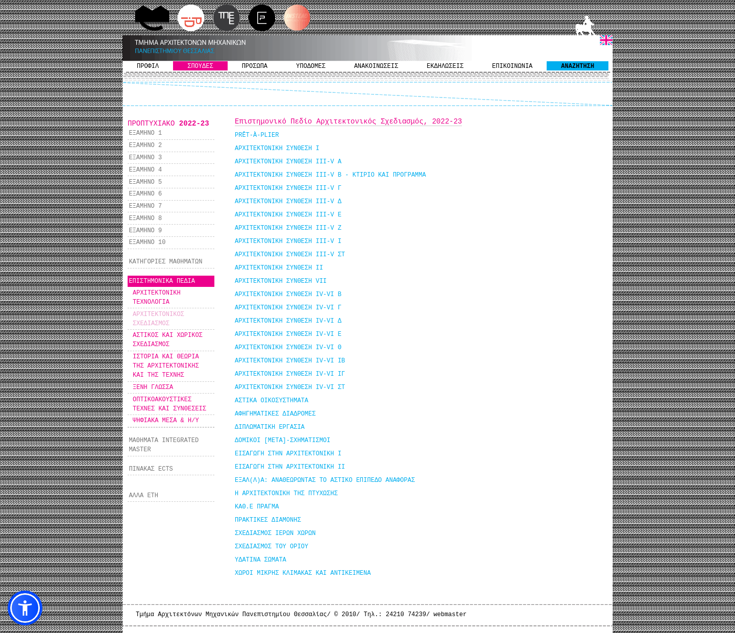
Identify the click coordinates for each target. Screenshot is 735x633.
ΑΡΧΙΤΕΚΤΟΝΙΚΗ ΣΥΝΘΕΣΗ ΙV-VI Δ (288, 321)
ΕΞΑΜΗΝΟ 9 (145, 230)
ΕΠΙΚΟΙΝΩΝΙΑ (512, 66)
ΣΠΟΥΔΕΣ (200, 66)
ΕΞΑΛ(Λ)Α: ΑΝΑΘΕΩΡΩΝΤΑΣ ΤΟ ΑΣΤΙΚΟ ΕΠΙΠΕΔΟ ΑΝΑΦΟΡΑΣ (325, 480)
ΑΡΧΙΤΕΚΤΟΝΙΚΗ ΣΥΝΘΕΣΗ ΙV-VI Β (288, 294)
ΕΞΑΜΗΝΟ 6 (145, 194)
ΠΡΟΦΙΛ (148, 66)
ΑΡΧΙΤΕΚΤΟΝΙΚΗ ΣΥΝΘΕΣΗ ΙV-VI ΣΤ (290, 387)
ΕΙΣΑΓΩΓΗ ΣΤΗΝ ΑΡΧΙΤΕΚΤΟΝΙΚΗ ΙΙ (290, 467)
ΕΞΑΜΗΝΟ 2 (145, 145)
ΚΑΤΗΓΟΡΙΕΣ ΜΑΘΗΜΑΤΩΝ (165, 261)
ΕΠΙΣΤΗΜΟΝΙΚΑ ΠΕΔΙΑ (162, 281)
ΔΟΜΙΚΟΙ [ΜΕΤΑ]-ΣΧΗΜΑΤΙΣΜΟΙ (282, 440)
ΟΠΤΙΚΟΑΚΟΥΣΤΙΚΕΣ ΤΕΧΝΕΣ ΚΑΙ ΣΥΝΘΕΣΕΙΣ (169, 404)
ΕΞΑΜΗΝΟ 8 (145, 218)
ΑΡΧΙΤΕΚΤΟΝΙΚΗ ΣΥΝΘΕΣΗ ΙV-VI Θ (288, 347)
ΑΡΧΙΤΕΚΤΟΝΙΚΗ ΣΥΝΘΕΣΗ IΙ (279, 268)
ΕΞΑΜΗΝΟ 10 (147, 242)
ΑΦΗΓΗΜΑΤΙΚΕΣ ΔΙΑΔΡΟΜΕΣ (275, 414)
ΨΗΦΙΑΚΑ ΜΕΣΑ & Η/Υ (166, 420)
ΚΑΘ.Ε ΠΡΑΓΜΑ (257, 506)
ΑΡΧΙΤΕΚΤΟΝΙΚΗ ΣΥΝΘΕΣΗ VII (281, 281)
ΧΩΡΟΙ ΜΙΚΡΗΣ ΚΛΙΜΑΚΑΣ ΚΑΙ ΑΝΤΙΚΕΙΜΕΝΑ (303, 573)
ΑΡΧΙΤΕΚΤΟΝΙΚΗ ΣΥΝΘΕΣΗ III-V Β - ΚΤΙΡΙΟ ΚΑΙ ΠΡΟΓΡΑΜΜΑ (330, 175)
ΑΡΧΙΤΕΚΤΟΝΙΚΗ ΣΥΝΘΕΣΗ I (277, 148)
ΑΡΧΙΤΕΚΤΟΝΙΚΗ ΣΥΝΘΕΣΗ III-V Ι (288, 241)
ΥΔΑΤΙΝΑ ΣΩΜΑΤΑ (260, 560)
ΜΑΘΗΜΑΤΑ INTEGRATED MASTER (164, 445)
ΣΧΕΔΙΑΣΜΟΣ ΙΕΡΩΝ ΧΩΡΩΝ (275, 533)
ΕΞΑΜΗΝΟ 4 (145, 170)
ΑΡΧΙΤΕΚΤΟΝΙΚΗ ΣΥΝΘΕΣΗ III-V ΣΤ (290, 254)
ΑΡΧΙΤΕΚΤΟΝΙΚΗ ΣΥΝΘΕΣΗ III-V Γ (288, 188)
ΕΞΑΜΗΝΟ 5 (145, 182)
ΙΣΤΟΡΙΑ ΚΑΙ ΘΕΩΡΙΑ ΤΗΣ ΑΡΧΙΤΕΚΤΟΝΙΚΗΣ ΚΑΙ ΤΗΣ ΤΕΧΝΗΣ (166, 366)
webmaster (450, 614)
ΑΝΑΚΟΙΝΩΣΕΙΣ (376, 66)
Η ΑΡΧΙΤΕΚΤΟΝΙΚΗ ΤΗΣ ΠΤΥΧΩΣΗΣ (286, 493)
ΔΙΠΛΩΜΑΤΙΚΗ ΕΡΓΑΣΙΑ (270, 427)
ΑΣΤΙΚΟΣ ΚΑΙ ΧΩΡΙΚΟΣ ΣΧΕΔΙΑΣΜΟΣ (168, 340)
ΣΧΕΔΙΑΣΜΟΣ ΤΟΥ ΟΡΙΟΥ (271, 546)
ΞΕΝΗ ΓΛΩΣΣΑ (153, 387)
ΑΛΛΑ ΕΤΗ (143, 495)
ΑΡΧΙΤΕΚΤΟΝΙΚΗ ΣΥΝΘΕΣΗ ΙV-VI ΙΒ (290, 360)
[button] (25, 608)
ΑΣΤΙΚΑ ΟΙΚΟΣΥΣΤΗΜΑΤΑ (271, 400)
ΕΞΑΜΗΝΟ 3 (145, 157)
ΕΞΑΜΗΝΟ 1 (145, 133)
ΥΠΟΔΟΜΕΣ (311, 66)
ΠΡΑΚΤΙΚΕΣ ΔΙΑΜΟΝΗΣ (268, 520)
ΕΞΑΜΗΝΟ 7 (145, 206)
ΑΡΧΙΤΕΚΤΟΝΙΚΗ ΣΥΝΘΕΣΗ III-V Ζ (288, 228)
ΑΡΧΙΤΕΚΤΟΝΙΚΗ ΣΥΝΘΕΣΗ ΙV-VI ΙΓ (290, 374)
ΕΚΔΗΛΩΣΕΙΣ (445, 66)
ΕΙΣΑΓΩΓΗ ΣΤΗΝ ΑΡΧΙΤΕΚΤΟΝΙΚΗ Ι (288, 453)
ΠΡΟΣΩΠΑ (254, 66)
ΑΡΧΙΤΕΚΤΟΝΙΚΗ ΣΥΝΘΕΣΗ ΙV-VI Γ (288, 307)
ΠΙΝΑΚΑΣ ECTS (151, 469)
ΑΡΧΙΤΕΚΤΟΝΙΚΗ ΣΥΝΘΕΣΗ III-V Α (288, 161)
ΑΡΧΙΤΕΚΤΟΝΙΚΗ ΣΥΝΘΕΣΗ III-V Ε (288, 214)
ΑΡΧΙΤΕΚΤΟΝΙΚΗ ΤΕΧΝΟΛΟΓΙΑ (157, 297)
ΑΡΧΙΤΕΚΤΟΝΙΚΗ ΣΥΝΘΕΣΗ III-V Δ (288, 201)
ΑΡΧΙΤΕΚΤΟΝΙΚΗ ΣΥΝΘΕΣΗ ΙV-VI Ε (288, 334)
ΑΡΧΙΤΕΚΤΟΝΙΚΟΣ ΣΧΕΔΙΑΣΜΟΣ (158, 319)
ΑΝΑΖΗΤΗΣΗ (577, 66)
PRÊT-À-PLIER (257, 135)
